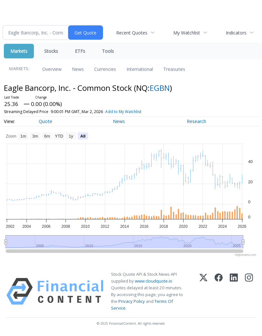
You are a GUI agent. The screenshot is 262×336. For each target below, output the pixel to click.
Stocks (51, 51)
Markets (18, 51)
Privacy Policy (131, 301)
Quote (45, 121)
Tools (108, 51)
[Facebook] (218, 291)
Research (196, 121)
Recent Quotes (131, 33)
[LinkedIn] (233, 291)
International (139, 69)
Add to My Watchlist (123, 111)
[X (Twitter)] (203, 291)
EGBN (160, 87)
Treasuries (174, 69)
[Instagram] (249, 291)
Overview (52, 69)
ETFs (80, 51)
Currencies (105, 69)
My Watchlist (186, 33)
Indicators (236, 33)
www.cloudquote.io (153, 281)
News (78, 69)
